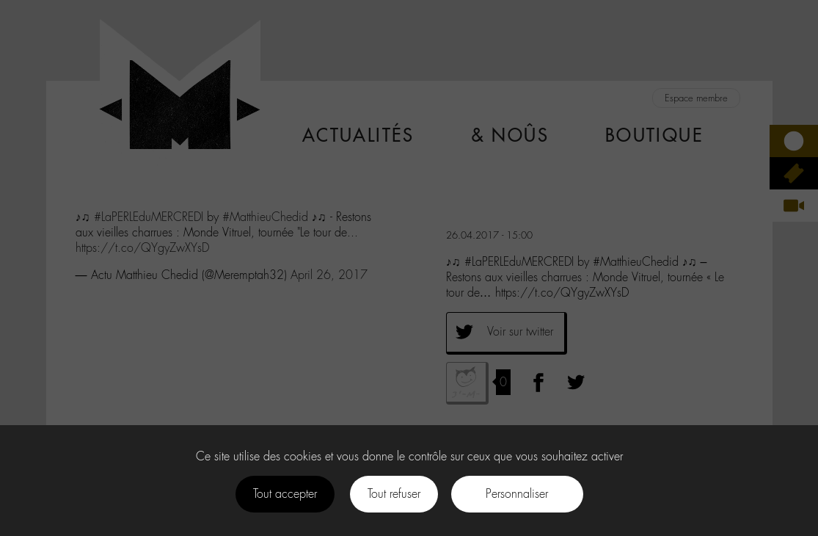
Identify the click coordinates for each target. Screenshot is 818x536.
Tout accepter (285, 493)
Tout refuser (394, 493)
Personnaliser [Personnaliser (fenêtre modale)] (517, 493)
